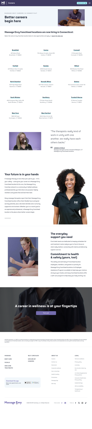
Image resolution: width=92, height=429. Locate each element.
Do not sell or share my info (80, 369)
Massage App (54, 380)
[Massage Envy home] (13, 404)
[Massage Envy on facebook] (75, 403)
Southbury (46, 97)
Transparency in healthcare (79, 390)
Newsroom (54, 365)
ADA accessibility (79, 386)
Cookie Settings (79, 383)
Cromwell (77, 50)
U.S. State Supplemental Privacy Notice (81, 374)
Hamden (46, 66)
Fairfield (15, 66)
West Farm (15, 113)
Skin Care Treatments (9, 367)
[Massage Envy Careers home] (8, 3)
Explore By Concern (32, 360)
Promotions (54, 377)
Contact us (54, 362)
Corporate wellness (56, 368)
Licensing (77, 365)
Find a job (46, 313)
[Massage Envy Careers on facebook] (62, 403)
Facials (7, 362)
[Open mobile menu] (89, 3)
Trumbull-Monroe (76, 97)
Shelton (76, 82)
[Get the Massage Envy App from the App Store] (27, 382)
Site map (53, 383)
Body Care (8, 359)
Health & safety (55, 374)
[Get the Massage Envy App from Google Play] (35, 382)
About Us (54, 355)
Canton (46, 50)
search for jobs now (57, 36)
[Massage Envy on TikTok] (85, 403)
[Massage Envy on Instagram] (82, 403)
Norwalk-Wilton (46, 82)
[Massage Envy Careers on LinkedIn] (65, 403)
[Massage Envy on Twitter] (79, 403)
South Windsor (15, 97)
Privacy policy (78, 362)
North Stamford (15, 82)
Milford (76, 66)
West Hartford (46, 113)
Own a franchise (55, 371)
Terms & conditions (79, 359)
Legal (77, 355)
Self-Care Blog (33, 355)
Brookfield (15, 50)
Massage (8, 355)
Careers (53, 359)
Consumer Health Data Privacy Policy (80, 379)
